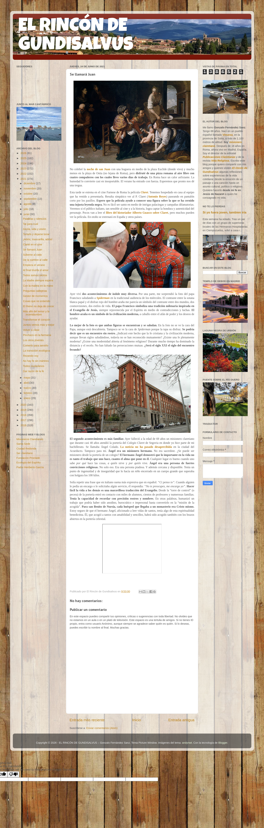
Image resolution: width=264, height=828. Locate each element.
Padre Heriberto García (30, 467)
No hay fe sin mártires (36, 360)
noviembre (30, 188)
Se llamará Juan (32, 249)
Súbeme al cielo (32, 254)
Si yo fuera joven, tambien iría (224, 212)
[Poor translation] (13, 774)
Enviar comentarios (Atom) (102, 728)
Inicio (136, 720)
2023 (24, 168)
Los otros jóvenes (33, 340)
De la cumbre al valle (35, 259)
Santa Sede (23, 443)
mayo (27, 377)
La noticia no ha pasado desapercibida (146, 446)
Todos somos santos (35, 275)
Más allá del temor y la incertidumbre (36, 313)
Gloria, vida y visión (34, 229)
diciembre (30, 183)
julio (26, 209)
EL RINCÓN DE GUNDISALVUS (75, 36)
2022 (24, 173)
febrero (28, 393)
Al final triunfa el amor (35, 270)
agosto (28, 203)
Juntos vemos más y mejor (38, 324)
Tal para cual (30, 223)
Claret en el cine (32, 244)
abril (26, 382)
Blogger (222, 742)
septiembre (30, 198)
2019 (24, 409)
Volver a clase (31, 329)
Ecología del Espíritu (28, 462)
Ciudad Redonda (26, 448)
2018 (24, 415)
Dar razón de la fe (33, 371)
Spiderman (103, 297)
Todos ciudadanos (33, 366)
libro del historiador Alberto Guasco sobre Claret (137, 212)
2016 (24, 425)
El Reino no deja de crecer (38, 306)
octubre (28, 193)
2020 (24, 404)
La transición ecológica (36, 350)
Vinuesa (228, 134)
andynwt (187, 742)
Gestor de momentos (35, 296)
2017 (24, 420)
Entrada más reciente (87, 720)
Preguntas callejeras (35, 290)
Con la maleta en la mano (38, 285)
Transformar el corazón (36, 319)
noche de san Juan (98, 169)
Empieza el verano (34, 265)
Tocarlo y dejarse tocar (36, 234)
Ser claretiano (24, 453)
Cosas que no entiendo (36, 301)
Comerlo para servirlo (35, 345)
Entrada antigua (181, 720)
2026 (24, 153)
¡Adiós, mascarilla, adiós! (37, 239)
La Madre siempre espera (38, 280)
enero (27, 398)
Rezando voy (30, 355)
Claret (144, 192)
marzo (28, 387)
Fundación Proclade (28, 457)
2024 (24, 163)
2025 (24, 158)
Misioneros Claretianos (29, 439)
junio (27, 214)
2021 (24, 178)
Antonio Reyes (157, 196)
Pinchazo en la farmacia (37, 335)
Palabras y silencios (34, 218)
